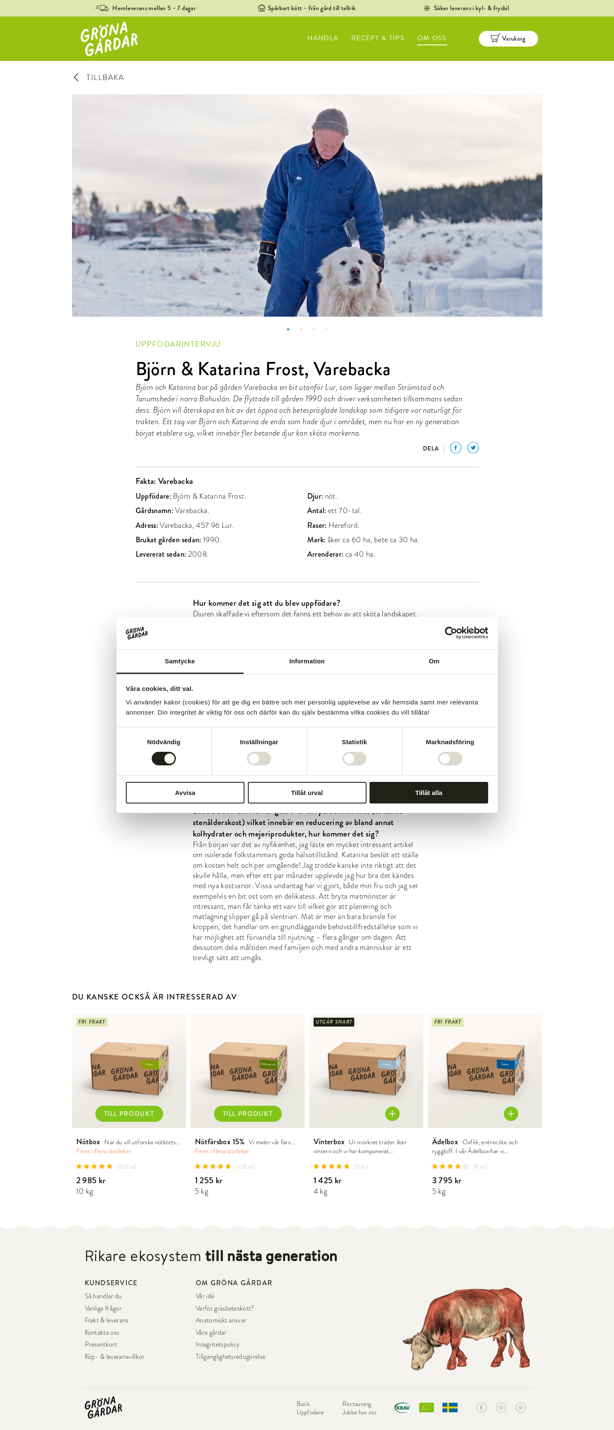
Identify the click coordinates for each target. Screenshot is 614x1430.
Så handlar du (103, 1296)
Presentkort (101, 1344)
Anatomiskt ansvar (221, 1320)
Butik (303, 1404)
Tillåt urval (307, 792)
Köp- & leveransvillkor (115, 1356)
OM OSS (432, 38)
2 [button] (301, 329)
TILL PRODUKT (129, 1113)
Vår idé (205, 1296)
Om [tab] (434, 661)
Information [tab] (307, 661)
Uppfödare (310, 1412)
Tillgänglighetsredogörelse (230, 1356)
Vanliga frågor (103, 1308)
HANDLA (323, 38)
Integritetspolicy (217, 1344)
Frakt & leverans (107, 1320)
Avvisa (185, 792)
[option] (307, 205)
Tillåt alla (428, 792)
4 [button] (326, 329)
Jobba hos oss (359, 1412)
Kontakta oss (102, 1332)
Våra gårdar (211, 1332)
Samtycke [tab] (180, 661)
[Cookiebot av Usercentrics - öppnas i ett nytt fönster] (451, 633)
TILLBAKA (98, 77)
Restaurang (357, 1404)
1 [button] (288, 329)
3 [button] (313, 329)
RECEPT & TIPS (378, 38)
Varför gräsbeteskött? (225, 1308)
